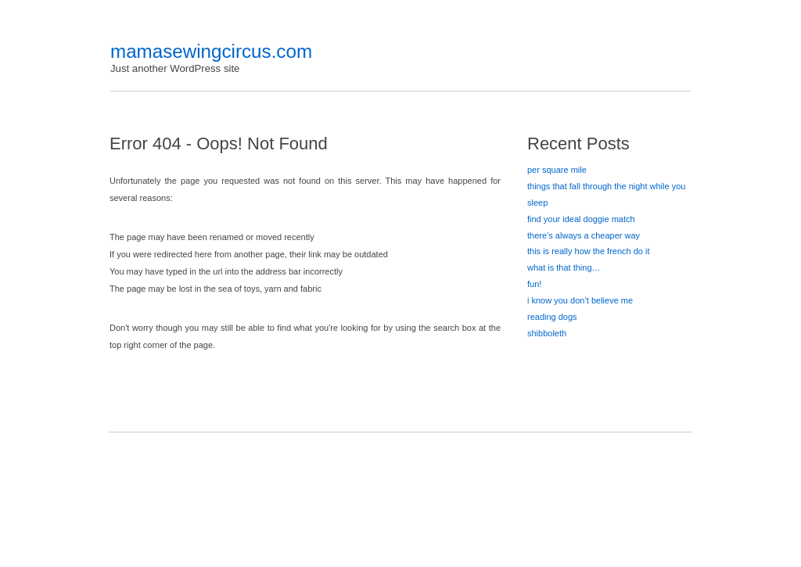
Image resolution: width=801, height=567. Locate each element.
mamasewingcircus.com (211, 51)
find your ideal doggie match (581, 219)
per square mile (557, 169)
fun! (534, 284)
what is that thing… (564, 267)
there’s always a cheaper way (583, 235)
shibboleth (546, 333)
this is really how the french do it (588, 251)
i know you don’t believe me (580, 300)
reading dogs (552, 316)
